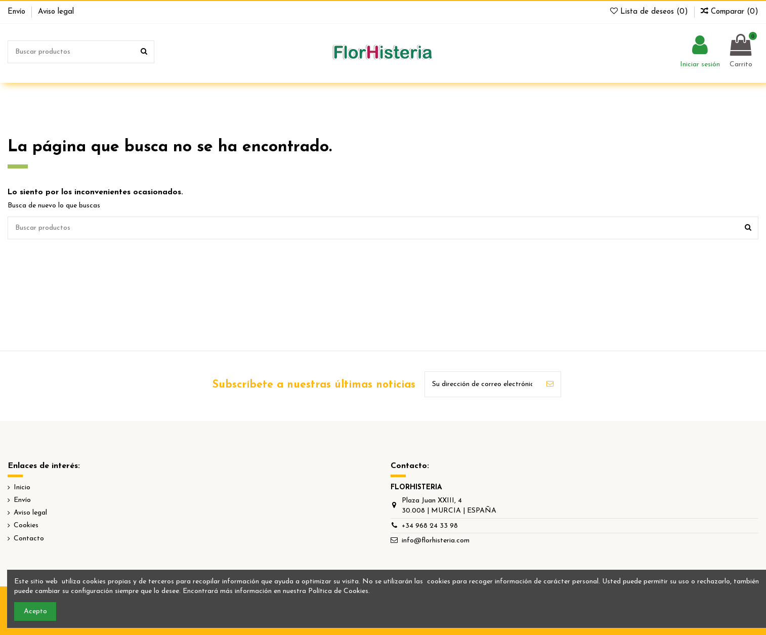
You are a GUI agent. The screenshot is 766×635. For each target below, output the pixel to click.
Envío (18, 12)
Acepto (35, 611)
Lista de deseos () (650, 12)
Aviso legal (56, 12)
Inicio (22, 487)
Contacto (29, 538)
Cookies (26, 525)
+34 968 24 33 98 (430, 526)
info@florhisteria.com (436, 540)
